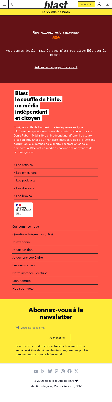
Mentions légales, (42, 386)
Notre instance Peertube (29, 273)
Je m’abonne (21, 242)
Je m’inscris (57, 337)
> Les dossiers (24, 188)
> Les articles (23, 165)
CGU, (72, 386)
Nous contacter (23, 288)
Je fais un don (22, 250)
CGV (79, 386)
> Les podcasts (24, 180)
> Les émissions (25, 172)
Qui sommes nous (25, 226)
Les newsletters (23, 265)
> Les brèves (23, 196)
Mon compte (21, 281)
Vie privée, (61, 386)
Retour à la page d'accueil (56, 67)
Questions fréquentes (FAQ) (32, 234)
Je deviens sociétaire (27, 257)
